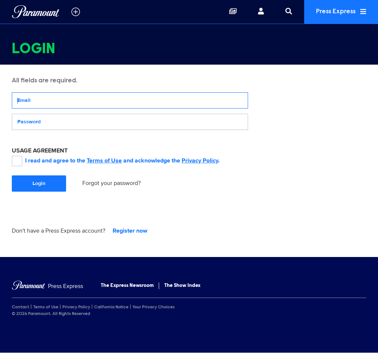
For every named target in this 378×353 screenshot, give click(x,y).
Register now (130, 230)
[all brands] (75, 11)
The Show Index (182, 285)
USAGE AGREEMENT (40, 150)
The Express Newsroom (127, 285)
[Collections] (233, 12)
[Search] (288, 12)
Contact (20, 307)
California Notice (111, 307)
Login (38, 183)
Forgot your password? (111, 183)
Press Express (341, 11)
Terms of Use (104, 160)
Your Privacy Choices (154, 307)
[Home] (47, 286)
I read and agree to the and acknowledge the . (116, 161)
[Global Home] (35, 11)
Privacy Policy (200, 160)
